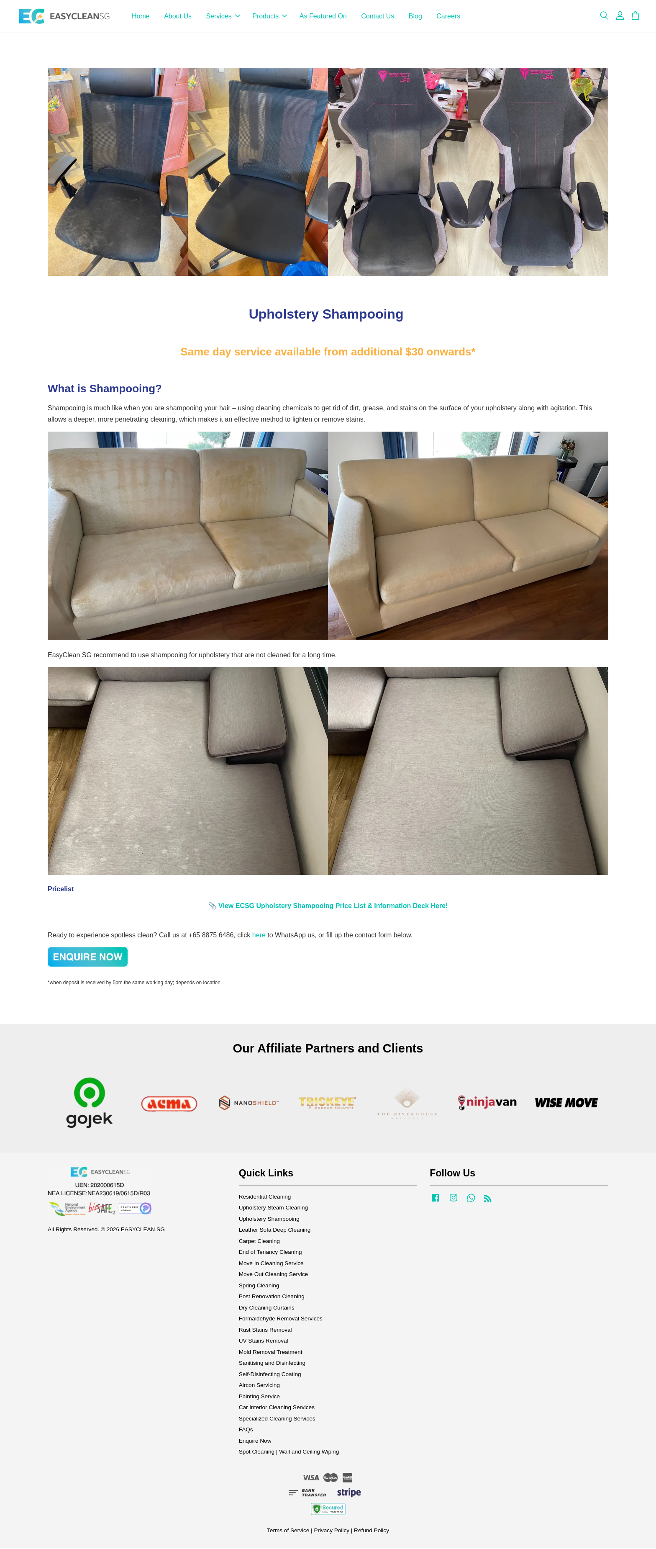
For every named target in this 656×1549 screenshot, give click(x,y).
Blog (415, 17)
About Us (178, 17)
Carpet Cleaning (259, 1242)
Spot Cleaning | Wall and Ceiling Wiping (289, 1453)
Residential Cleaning (265, 1198)
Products (269, 17)
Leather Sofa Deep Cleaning (275, 1231)
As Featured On (323, 17)
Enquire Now (255, 1442)
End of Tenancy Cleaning (270, 1254)
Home (141, 17)
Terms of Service (288, 1531)
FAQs (246, 1431)
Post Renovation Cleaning (272, 1298)
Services (223, 17)
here (259, 936)
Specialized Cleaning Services (277, 1420)
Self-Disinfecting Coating (270, 1375)
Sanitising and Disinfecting (272, 1364)
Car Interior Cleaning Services (277, 1409)
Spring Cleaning (259, 1287)
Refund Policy (371, 1531)
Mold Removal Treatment (270, 1353)
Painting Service (259, 1398)
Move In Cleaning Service (271, 1264)
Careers (448, 17)
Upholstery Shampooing (269, 1220)
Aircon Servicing (259, 1387)
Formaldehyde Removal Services (281, 1320)
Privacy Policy (331, 1531)
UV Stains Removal (263, 1342)
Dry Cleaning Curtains (267, 1309)
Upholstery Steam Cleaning (273, 1209)
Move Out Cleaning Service (273, 1276)
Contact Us (377, 17)
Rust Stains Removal (265, 1331)
